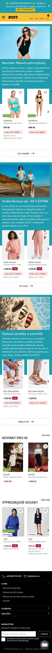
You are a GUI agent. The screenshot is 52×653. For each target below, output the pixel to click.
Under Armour (9, 262)
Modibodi (7, 120)
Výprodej (45, 499)
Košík (47, 16)
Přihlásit (42, 17)
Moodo (6, 474)
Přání (36, 17)
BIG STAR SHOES (11, 391)
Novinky (46, 435)
